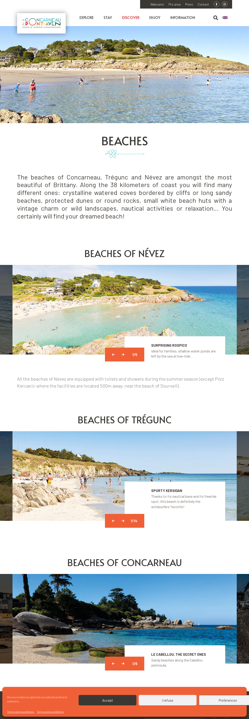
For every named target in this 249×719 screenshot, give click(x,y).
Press (189, 4)
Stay (108, 17)
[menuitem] (227, 17)
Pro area (175, 4)
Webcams (157, 4)
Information (182, 17)
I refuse (167, 700)
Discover (130, 17)
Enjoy (154, 17)
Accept (107, 700)
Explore (87, 17)
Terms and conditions (20, 711)
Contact (203, 4)
